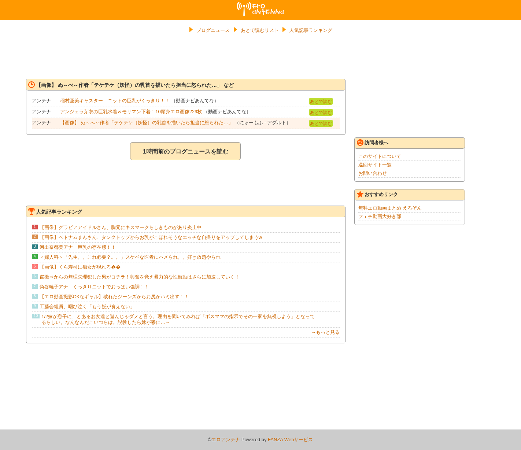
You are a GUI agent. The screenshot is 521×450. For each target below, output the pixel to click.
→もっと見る (325, 332)
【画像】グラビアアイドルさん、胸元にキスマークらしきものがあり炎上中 (121, 227)
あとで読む (321, 101)
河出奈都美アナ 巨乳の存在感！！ (78, 247)
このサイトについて (379, 156)
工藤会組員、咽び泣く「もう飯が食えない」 (87, 306)
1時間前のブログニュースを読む (185, 151)
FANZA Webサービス (290, 439)
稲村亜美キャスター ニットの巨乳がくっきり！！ (115, 100)
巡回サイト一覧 (375, 164)
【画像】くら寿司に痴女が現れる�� (80, 267)
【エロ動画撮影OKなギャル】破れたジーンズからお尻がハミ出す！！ (114, 296)
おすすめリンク (377, 194)
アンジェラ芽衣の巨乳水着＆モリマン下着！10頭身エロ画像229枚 (131, 111)
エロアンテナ (260, 5)
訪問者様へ (372, 142)
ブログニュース (213, 30)
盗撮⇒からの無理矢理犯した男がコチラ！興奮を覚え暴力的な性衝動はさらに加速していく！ (140, 277)
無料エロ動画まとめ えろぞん (390, 208)
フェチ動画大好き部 (379, 216)
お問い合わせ (372, 173)
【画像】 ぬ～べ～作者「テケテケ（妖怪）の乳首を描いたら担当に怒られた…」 (146, 122)
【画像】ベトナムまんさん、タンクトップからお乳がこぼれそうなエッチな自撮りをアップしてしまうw (151, 237)
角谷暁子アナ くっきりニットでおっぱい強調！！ (94, 286)
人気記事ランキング (310, 30)
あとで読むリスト (260, 30)
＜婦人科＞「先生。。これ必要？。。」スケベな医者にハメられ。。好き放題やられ (130, 257)
